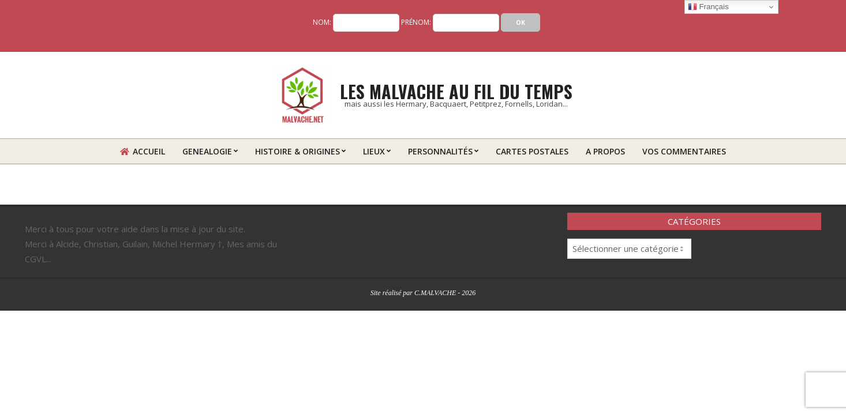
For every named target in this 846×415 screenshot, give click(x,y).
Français (708, 7)
